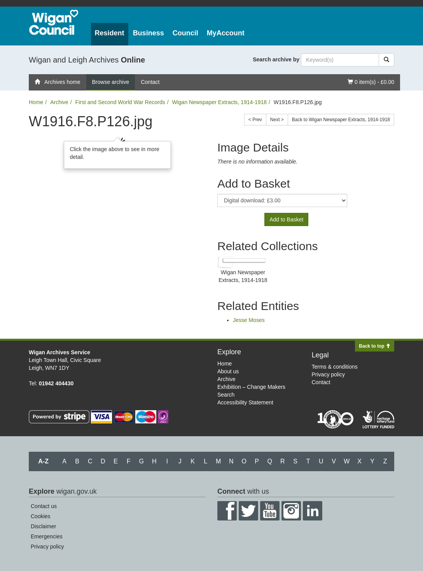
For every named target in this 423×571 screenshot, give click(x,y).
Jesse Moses (249, 320)
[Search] (386, 59)
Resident (109, 33)
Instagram (291, 511)
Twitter (248, 511)
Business (148, 33)
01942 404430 (56, 383)
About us (228, 371)
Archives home (57, 82)
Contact (150, 82)
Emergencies (47, 536)
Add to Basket (286, 219)
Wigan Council (54, 22)
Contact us (44, 506)
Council (185, 33)
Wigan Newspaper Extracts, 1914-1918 (219, 102)
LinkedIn (312, 511)
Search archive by (276, 59)
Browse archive (110, 82)
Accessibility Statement (245, 402)
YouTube (270, 511)
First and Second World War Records (120, 102)
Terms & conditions (335, 367)
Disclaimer (43, 526)
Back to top (374, 346)
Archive (59, 102)
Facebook (227, 511)
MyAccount (226, 33)
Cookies (41, 516)
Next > (277, 119)
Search (225, 395)
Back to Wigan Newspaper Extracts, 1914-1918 (341, 119)
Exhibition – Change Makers (251, 387)
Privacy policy (328, 374)
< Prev (255, 119)
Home (36, 102)
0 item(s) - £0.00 (370, 81)
